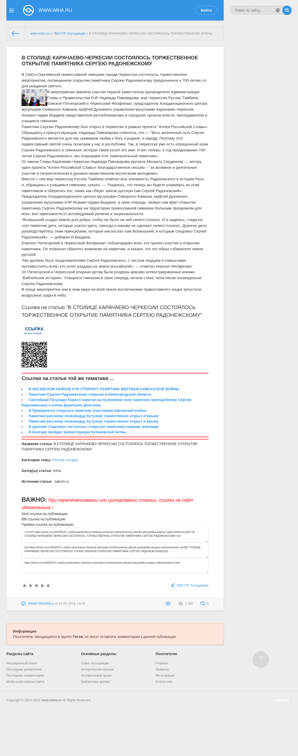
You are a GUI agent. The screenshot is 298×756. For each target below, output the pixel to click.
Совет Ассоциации (95, 663)
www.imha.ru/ (40, 33)
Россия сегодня (65, 460)
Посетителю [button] (166, 654)
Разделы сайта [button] (19, 654)
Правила (162, 669)
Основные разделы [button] (98, 654)
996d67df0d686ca (41, 603)
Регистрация (165, 675)
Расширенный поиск (21, 663)
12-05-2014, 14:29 (72, 603)
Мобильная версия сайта (25, 682)
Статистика (164, 682)
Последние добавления (24, 669)
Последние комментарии (25, 675)
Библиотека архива (95, 682)
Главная (162, 663)
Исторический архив (96, 675)
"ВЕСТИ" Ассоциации (69, 33)
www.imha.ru (51, 700)
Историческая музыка (97, 669)
